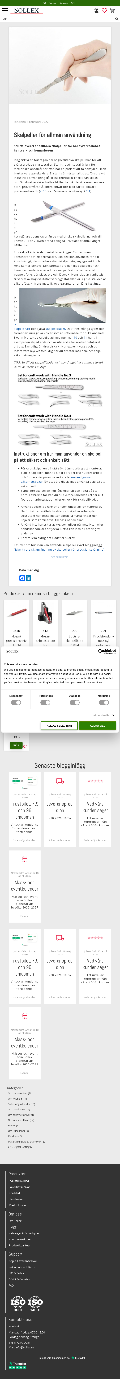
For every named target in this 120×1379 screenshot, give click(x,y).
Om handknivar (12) (19, 1109)
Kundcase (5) (15, 1136)
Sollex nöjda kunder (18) (21, 1104)
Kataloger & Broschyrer (24, 1233)
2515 (43, 191)
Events (24, 916)
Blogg (12, 1227)
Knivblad (14, 1193)
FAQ (11, 1285)
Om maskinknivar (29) (20, 1093)
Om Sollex (15, 1221)
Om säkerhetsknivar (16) (21, 1115)
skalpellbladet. (56, 329)
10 (75, 337)
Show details (101, 715)
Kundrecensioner (20, 1239)
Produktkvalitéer (20, 1245)
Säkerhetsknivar (19, 1187)
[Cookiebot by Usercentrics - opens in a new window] (101, 651)
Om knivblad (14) (17, 1098)
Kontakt (14, 1326)
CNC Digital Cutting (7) (20, 1146)
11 (85, 337)
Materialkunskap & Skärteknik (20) (27, 1141)
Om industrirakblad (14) (21, 1120)
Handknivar (16, 1199)
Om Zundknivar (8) (18, 1131)
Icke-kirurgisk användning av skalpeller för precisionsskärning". (60, 549)
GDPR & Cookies (19, 1279)
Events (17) (14, 1125)
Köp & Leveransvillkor (23, 1261)
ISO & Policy (16, 1273)
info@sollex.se (24, 1347)
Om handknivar (59, 556)
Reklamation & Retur (22, 1267)
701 (87, 191)
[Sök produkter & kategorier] (56, 19)
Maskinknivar (17, 1205)
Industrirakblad (19, 1181)
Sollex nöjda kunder (24, 840)
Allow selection (59, 725)
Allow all (97, 725)
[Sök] (117, 19)
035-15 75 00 (22, 1343)
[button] (5, 10)
